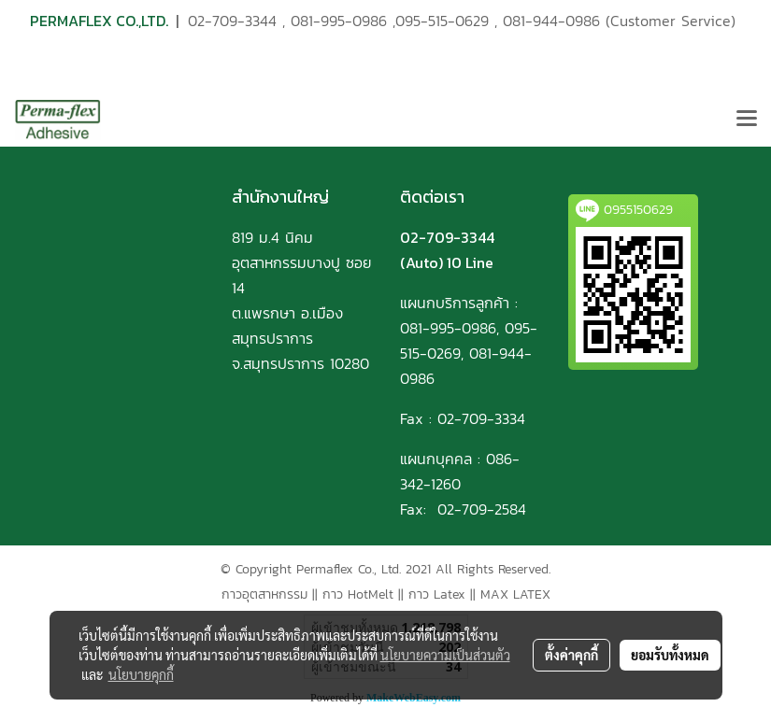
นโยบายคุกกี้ (141, 674)
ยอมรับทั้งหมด (670, 654)
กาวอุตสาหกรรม (264, 594)
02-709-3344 (232, 20)
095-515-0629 (442, 20)
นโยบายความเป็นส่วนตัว (445, 654)
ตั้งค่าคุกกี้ (571, 654)
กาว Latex (436, 594)
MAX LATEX (515, 594)
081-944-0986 (551, 20)
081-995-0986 (339, 20)
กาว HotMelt (357, 594)
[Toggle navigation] (746, 119)
